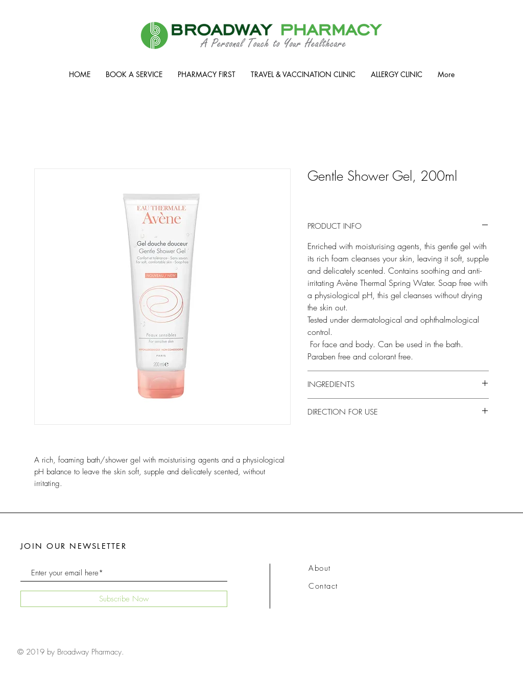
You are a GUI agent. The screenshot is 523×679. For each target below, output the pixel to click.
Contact (323, 586)
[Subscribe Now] (123, 599)
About (319, 568)
